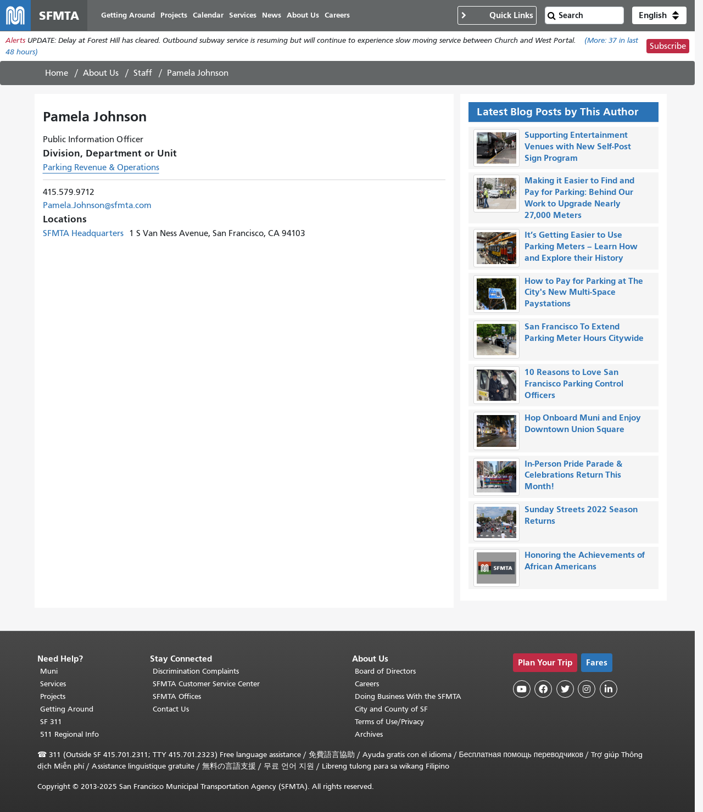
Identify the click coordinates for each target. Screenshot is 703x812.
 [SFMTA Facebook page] (543, 689)
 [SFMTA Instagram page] (586, 689)
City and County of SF (391, 709)
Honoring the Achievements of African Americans (585, 561)
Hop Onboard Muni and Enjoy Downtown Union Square (583, 423)
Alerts (15, 40)
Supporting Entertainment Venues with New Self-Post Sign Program (578, 146)
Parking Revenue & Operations (101, 167)
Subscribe (668, 46)
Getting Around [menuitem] (128, 15)
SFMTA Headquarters (83, 233)
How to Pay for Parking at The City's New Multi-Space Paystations (584, 292)
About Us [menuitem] (303, 15)
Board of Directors (385, 671)
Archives (369, 734)
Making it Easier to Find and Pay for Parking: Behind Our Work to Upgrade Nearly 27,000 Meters (579, 197)
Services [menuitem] (242, 15)
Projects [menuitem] (173, 15)
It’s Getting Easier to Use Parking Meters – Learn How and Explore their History (581, 246)
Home (56, 73)
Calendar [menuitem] (208, 15)
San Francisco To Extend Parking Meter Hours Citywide (584, 332)
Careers (367, 683)
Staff (142, 73)
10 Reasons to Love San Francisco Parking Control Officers (574, 383)
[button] (659, 15)
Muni (49, 671)
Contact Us (171, 709)
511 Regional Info (69, 734)
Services (53, 683)
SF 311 (51, 721)
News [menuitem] (271, 15)
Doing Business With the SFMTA (408, 696)
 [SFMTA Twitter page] (565, 689)
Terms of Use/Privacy (389, 721)
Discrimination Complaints (196, 671)
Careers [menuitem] (337, 15)
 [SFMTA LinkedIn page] (608, 689)
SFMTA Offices (177, 696)
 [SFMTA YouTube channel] (522, 689)
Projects (52, 696)
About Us (101, 73)
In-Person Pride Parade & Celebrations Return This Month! (573, 475)
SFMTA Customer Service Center (206, 683)
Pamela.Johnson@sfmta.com (97, 205)
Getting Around (66, 709)
